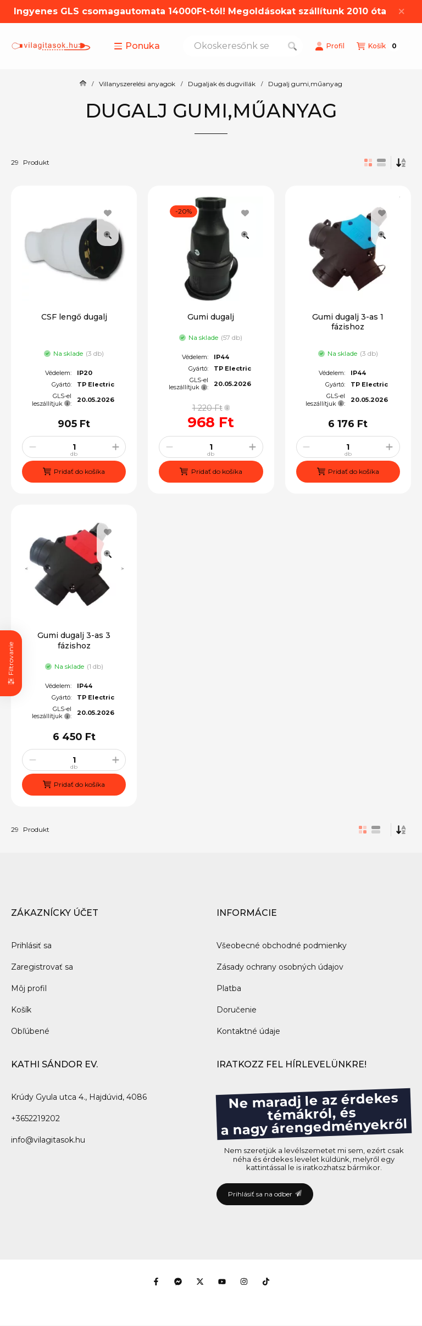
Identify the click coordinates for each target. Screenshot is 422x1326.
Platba (228, 988)
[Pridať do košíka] (74, 472)
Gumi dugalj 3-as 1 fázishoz (348, 322)
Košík (21, 1010)
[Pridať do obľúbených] (108, 213)
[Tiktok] (266, 1282)
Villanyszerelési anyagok (137, 84)
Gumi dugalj (210, 317)
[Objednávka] (401, 162)
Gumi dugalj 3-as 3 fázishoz (73, 640)
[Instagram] (244, 1282)
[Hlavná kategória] (83, 84)
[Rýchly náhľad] (108, 235)
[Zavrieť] (401, 11)
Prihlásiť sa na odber (265, 1194)
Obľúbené (30, 1031)
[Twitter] (200, 1282)
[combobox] (242, 46)
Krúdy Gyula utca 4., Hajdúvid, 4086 (79, 1097)
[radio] (381, 162)
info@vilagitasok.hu (48, 1140)
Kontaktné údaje (248, 1031)
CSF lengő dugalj (74, 317)
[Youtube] (222, 1282)
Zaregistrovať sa (42, 967)
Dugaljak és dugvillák (222, 84)
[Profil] (329, 46)
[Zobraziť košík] (378, 46)
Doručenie (236, 1010)
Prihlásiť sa (31, 945)
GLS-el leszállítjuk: (51, 399)
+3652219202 (35, 1118)
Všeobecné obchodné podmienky (281, 945)
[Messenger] (178, 1282)
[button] (136, 46)
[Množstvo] (74, 447)
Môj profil (29, 988)
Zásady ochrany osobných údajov (279, 967)
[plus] (115, 447)
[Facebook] (156, 1282)
